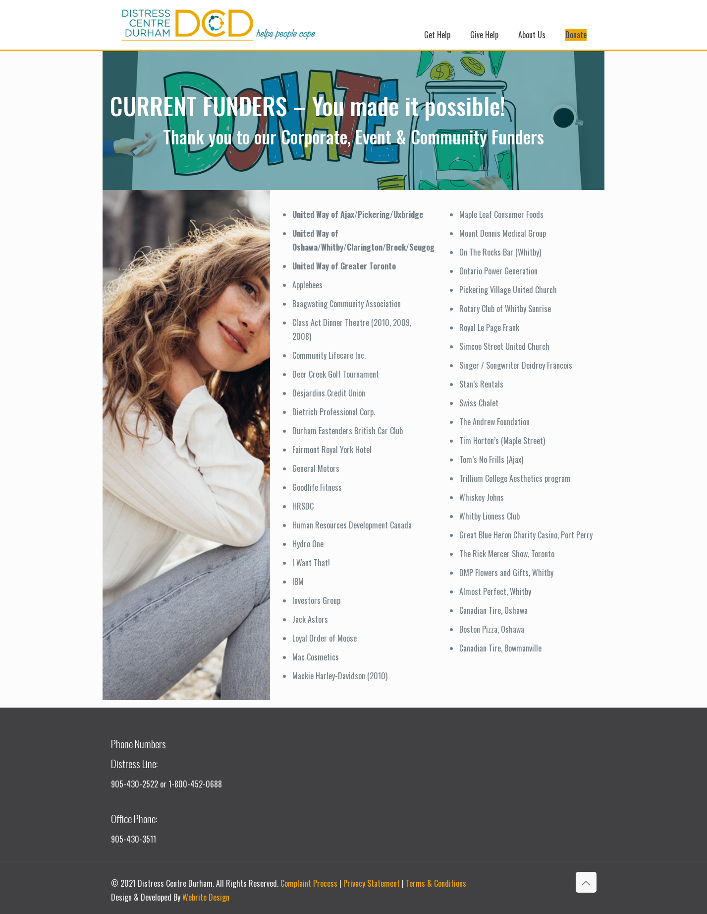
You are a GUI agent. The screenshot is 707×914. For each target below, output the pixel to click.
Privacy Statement (371, 883)
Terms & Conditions (436, 883)
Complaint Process (308, 883)
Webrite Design (205, 897)
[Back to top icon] (586, 882)
